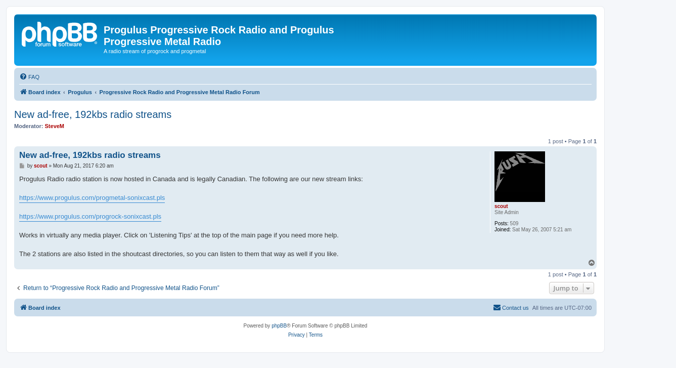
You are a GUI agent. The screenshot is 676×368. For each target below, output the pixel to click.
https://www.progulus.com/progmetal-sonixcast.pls (92, 197)
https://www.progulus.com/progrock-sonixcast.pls (90, 216)
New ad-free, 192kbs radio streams (92, 114)
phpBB (279, 326)
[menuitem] (29, 77)
